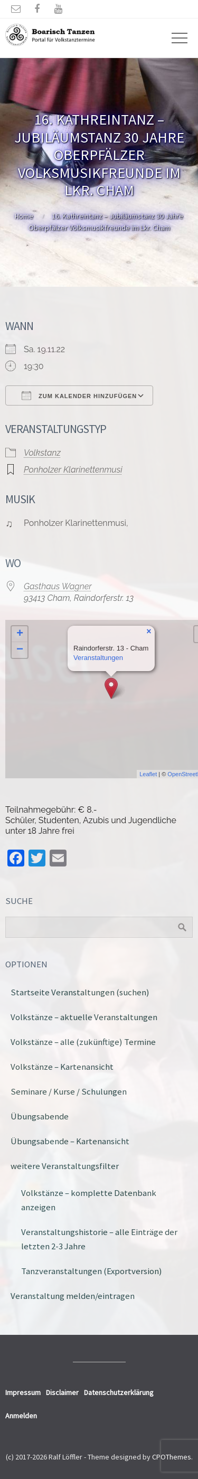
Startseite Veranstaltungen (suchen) (80, 992)
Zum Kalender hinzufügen (79, 395)
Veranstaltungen (98, 658)
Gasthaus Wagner (58, 586)
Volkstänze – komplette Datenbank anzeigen (88, 1200)
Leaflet (148, 774)
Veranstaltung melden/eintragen (73, 1296)
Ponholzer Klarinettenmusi (73, 470)
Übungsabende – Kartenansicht (70, 1141)
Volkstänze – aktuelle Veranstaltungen (84, 1017)
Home (24, 216)
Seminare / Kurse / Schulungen (69, 1091)
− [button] (19, 650)
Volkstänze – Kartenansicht (62, 1066)
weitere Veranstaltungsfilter (65, 1166)
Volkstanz (42, 453)
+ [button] (19, 634)
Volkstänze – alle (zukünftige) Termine (83, 1042)
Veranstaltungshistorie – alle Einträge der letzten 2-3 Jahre (99, 1239)
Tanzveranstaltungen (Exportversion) (91, 1271)
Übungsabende (40, 1116)
